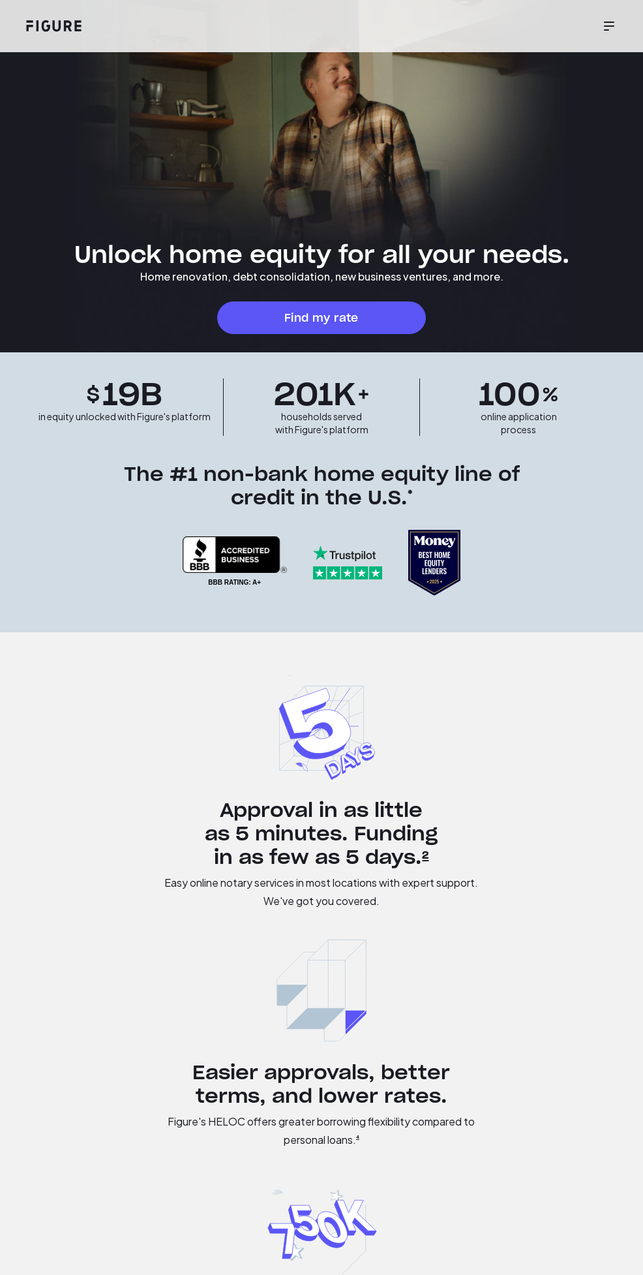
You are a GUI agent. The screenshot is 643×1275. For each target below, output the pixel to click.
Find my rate (321, 317)
